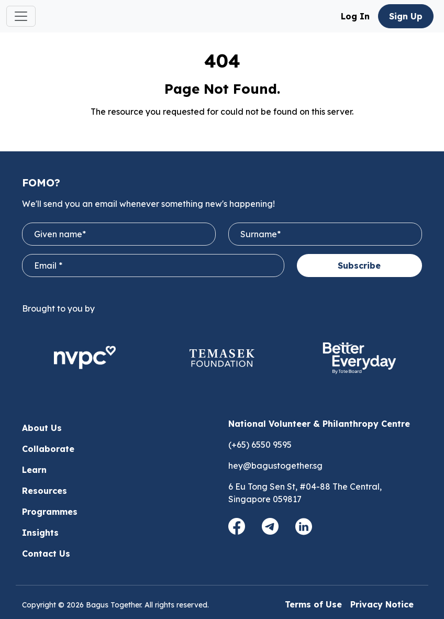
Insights (40, 532)
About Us (42, 428)
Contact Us (46, 553)
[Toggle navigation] (21, 16)
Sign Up (406, 16)
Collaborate (48, 449)
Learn (34, 470)
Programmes (49, 511)
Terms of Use (313, 604)
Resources (44, 490)
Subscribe (359, 265)
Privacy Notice (382, 604)
